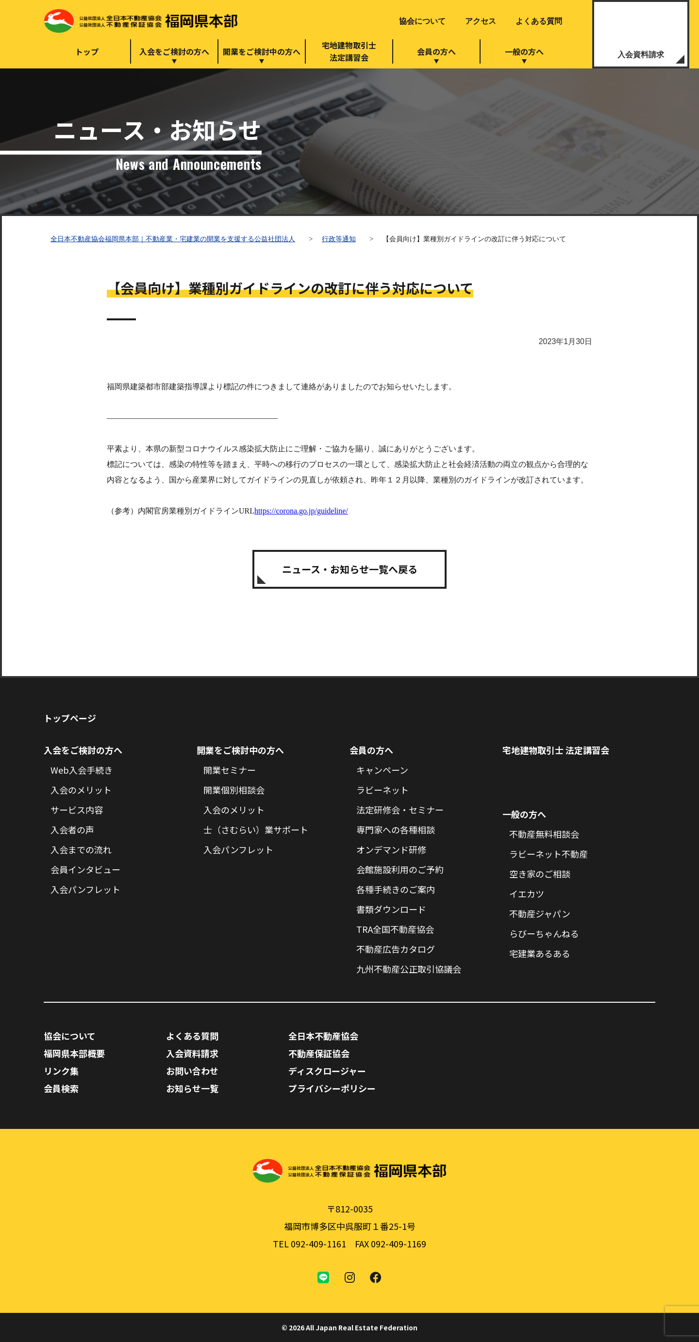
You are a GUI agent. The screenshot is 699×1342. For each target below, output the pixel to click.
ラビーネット (382, 789)
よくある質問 (539, 21)
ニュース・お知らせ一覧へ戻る (349, 569)
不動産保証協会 (319, 1053)
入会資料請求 (640, 54)
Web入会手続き (81, 769)
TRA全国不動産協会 (395, 929)
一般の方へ (524, 51)
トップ (87, 51)
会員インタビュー (85, 869)
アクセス (480, 21)
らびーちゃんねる (544, 933)
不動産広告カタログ (395, 949)
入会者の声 (72, 829)
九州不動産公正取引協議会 (408, 968)
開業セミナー (229, 769)
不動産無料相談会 (544, 834)
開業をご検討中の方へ (261, 51)
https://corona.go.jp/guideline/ (301, 511)
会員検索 (61, 1088)
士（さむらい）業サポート (255, 829)
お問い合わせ (192, 1070)
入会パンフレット (85, 889)
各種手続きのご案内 (395, 889)
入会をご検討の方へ (174, 51)
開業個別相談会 (234, 789)
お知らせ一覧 (192, 1088)
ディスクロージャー (327, 1070)
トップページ (70, 718)
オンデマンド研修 (391, 849)
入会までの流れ (81, 849)
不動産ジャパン (539, 913)
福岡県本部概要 (74, 1053)
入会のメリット (81, 789)
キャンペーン (382, 769)
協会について (422, 21)
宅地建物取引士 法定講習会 (555, 750)
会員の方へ (436, 51)
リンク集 (61, 1070)
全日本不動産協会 (323, 1035)
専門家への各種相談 (395, 829)
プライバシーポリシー (332, 1088)
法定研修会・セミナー (400, 809)
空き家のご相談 (539, 873)
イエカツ (526, 893)
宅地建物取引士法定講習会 (349, 51)
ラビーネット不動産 (548, 853)
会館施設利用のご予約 (400, 869)
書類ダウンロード (391, 909)
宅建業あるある (539, 953)
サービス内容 (76, 809)
